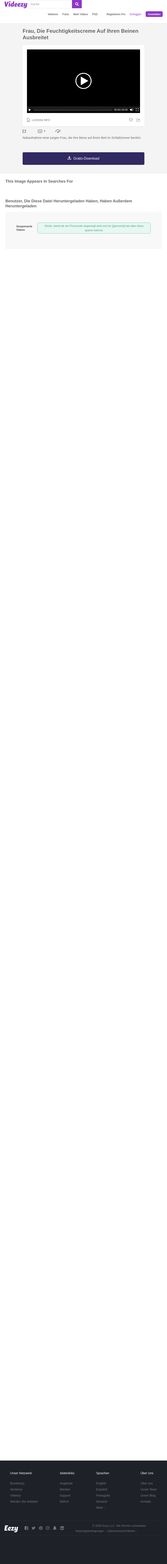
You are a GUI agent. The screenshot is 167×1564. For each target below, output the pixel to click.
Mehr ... (101, 1507)
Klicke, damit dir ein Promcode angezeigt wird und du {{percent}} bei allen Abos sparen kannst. (94, 228)
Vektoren (53, 14)
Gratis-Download (86, 158)
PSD (95, 14)
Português (103, 1495)
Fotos (65, 14)
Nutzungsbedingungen (90, 1531)
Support (65, 1495)
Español (101, 1489)
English (101, 1483)
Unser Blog (147, 1495)
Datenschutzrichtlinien (121, 1531)
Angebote (66, 1483)
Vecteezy (16, 1489)
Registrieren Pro (116, 14)
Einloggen (135, 14)
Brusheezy (17, 1483)
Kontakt (145, 1501)
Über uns (146, 1483)
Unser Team (148, 1489)
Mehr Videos (80, 14)
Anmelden (154, 14)
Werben (65, 1489)
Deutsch (101, 1501)
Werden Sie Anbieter (24, 1501)
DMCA (64, 1501)
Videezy (15, 1495)
